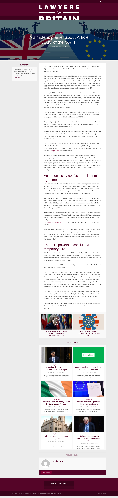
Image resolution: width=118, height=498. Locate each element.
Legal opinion (59, 33)
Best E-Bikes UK (57, 495)
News (62, 17)
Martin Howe (63, 46)
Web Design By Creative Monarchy (37, 495)
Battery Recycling (49, 495)
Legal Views (54, 17)
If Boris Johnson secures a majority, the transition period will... (88, 438)
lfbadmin (93, 372)
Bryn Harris (61, 441)
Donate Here (17, 77)
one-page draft (55, 150)
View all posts (46, 474)
